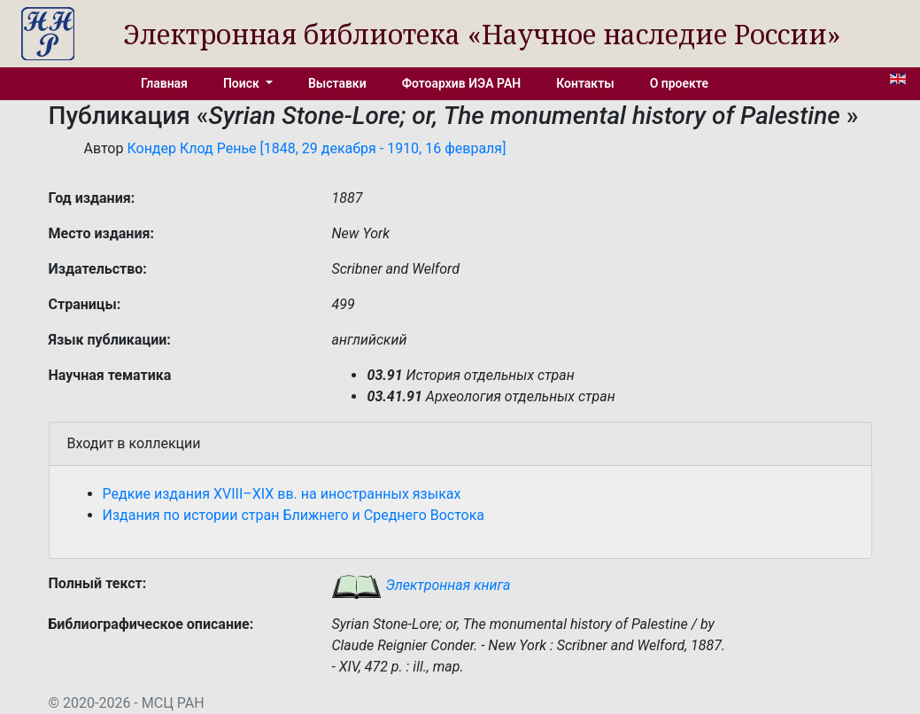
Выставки (337, 83)
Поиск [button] (242, 83)
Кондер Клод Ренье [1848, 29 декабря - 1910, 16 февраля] (316, 148)
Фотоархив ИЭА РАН (462, 83)
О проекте (679, 83)
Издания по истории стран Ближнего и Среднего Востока (294, 515)
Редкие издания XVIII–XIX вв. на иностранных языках (282, 493)
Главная (164, 83)
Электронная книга (420, 585)
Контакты (585, 83)
